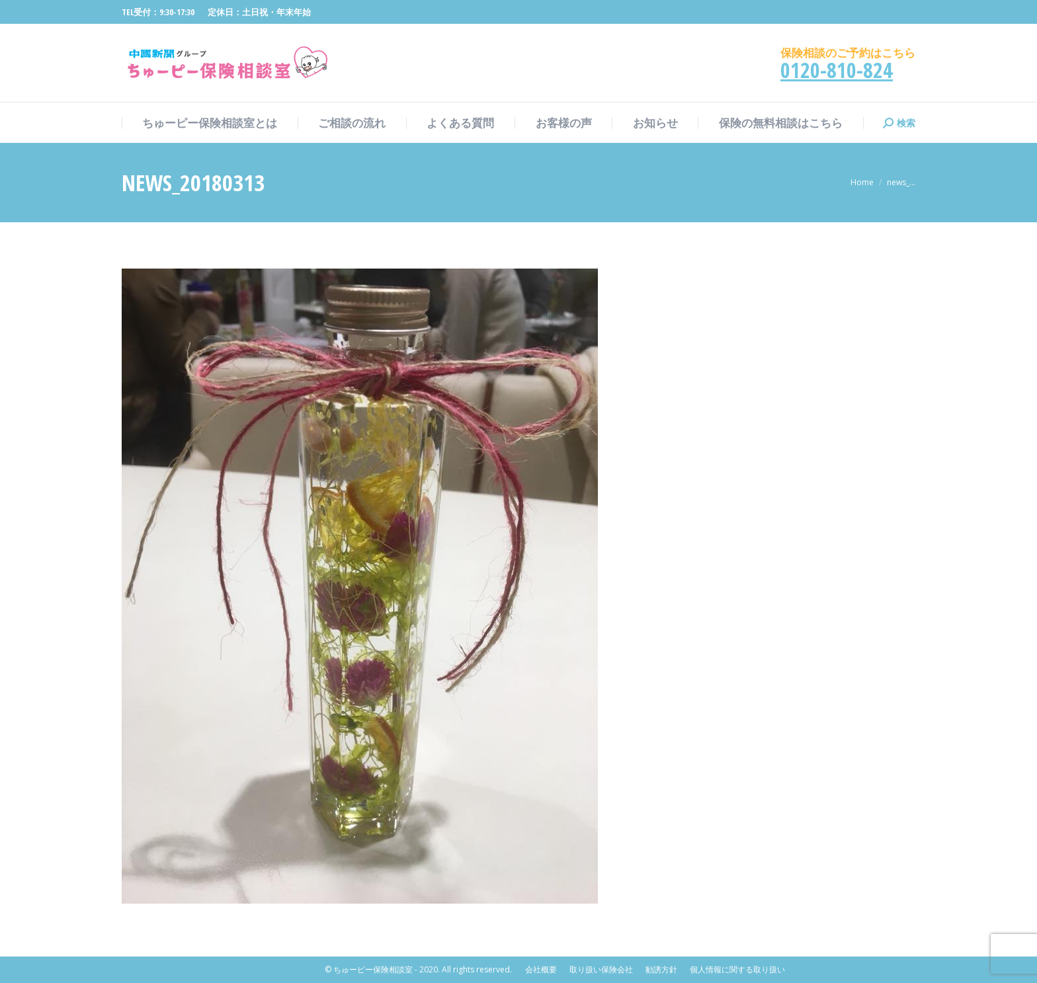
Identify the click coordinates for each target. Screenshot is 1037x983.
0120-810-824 (836, 70)
